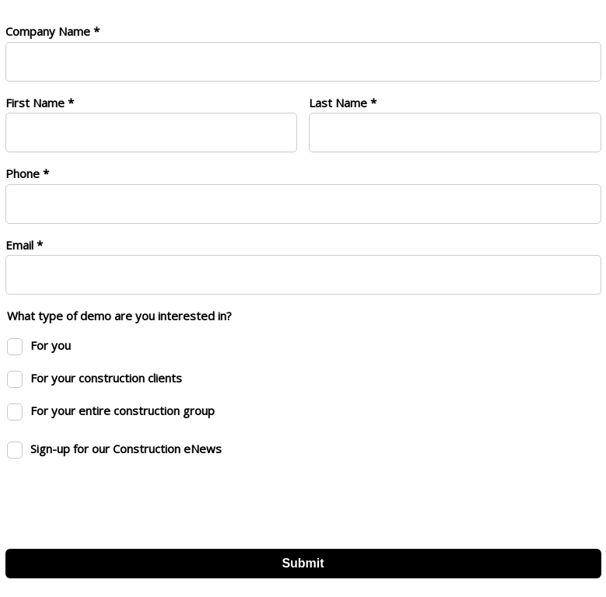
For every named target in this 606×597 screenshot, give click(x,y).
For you (50, 345)
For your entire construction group (122, 410)
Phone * (27, 173)
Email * (24, 245)
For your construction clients (106, 378)
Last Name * (343, 102)
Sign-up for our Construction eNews (126, 448)
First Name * (39, 102)
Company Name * (52, 31)
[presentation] (123, 499)
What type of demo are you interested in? (119, 315)
